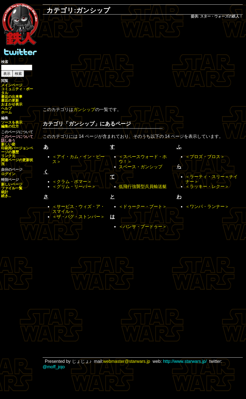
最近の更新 (10, 100)
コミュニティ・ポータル (17, 91)
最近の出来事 (11, 97)
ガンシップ (84, 109)
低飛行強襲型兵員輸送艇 (143, 186)
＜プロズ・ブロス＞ (205, 156)
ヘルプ (6, 108)
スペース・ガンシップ (140, 166)
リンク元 (8, 156)
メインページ (11, 85)
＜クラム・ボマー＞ (72, 181)
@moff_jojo (54, 366)
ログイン (8, 174)
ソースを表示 (11, 122)
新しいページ (11, 184)
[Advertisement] (142, 63)
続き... (6, 196)
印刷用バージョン (15, 148)
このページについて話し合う (17, 138)
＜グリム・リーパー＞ (74, 186)
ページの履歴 (17, 150)
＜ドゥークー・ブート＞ (143, 206)
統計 (4, 192)
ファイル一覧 (11, 188)
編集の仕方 (10, 126)
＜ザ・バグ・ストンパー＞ (78, 216)
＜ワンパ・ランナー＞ (207, 206)
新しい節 (8, 144)
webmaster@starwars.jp (126, 361)
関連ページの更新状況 (17, 162)
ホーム (6, 112)
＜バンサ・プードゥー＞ (143, 226)
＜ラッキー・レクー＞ (207, 186)
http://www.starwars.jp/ (185, 361)
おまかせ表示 (11, 104)
